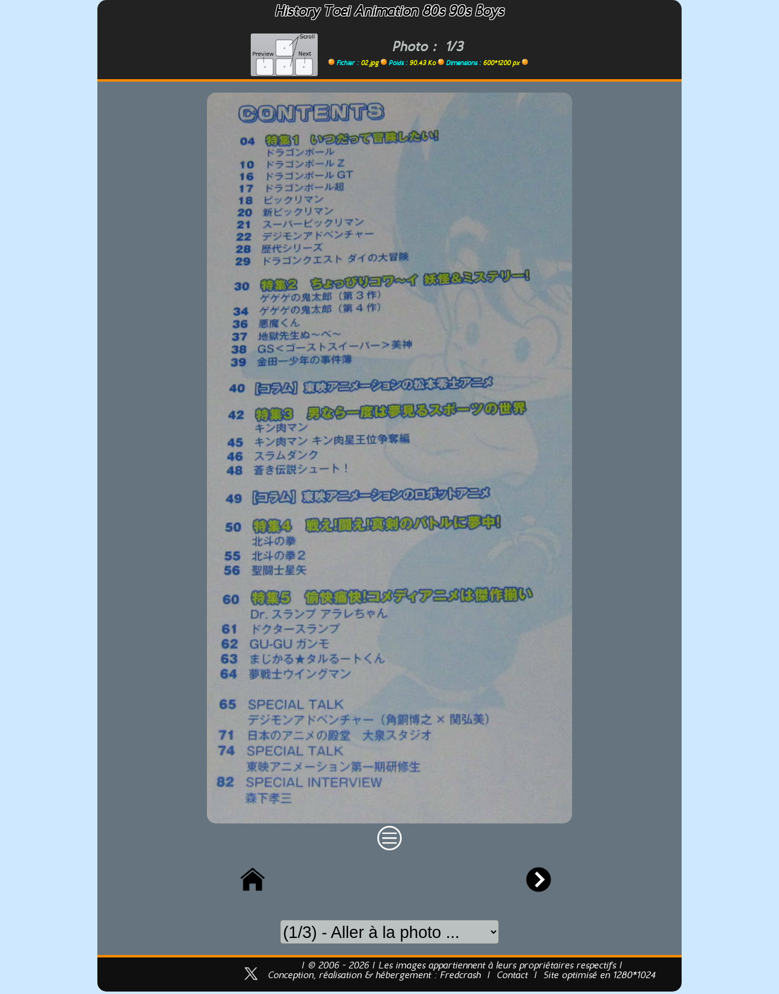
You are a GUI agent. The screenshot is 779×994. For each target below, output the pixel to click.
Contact (512, 976)
